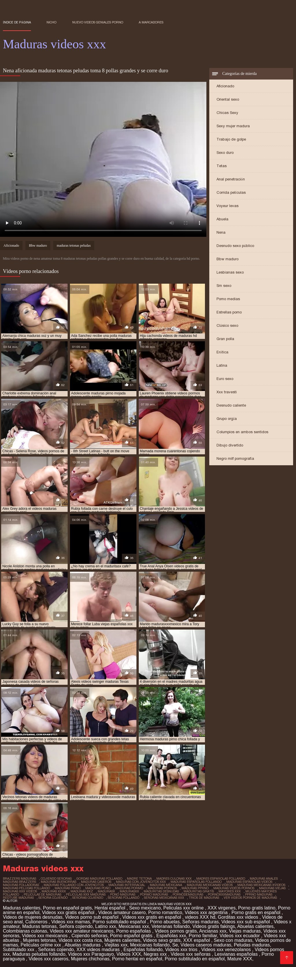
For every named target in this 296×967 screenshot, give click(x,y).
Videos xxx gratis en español (152, 917)
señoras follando (123, 897)
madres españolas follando (220, 878)
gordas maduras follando (99, 878)
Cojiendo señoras (89, 935)
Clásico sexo (227, 325)
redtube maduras (18, 897)
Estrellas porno (229, 312)
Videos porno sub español (92, 917)
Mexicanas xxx (134, 926)
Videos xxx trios (182, 949)
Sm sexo (224, 285)
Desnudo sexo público (235, 245)
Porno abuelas (165, 921)
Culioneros (37, 921)
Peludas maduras (252, 944)
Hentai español (111, 907)
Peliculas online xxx (41, 944)
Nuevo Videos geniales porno (97, 22)
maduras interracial (126, 885)
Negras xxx (156, 954)
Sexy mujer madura (233, 126)
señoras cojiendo (87, 897)
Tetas (222, 166)
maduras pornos (162, 888)
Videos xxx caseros (49, 958)
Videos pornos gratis (176, 931)
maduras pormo (129, 888)
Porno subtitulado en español (195, 958)
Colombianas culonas (25, 931)
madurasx (106, 891)
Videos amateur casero (122, 912)
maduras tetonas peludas (73, 245)
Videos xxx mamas (70, 921)
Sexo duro (225, 152)
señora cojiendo (53, 897)
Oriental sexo (228, 99)
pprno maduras (258, 894)
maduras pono (97, 888)
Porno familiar (203, 935)
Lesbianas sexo (230, 272)
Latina (222, 365)
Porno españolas (134, 931)
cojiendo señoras (56, 878)
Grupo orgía (227, 418)
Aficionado (225, 86)
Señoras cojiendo (56, 949)
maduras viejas (272, 888)
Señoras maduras (200, 921)
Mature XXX (239, 958)
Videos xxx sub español (246, 921)
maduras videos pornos (233, 888)
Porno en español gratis (67, 907)
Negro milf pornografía (235, 458)
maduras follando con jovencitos (74, 885)
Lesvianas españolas (236, 954)
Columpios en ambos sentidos (242, 432)
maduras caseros (96, 881)
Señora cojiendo (76, 926)
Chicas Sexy (227, 112)
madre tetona (139, 878)
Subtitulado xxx (19, 949)
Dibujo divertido (230, 445)
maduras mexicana (166, 885)
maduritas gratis (199, 891)
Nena (221, 232)
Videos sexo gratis (161, 940)
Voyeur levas (227, 206)
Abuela (222, 219)
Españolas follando (142, 949)
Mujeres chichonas (90, 958)
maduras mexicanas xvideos (261, 885)
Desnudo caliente (231, 405)
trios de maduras (204, 897)
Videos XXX (128, 954)
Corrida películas (231, 192)
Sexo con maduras (233, 940)
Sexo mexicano (145, 907)
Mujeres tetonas (39, 940)
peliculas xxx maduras (86, 894)
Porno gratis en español (257, 912)
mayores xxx (230, 891)
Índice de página (17, 22)
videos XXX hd (200, 917)
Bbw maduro (227, 259)
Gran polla (225, 339)
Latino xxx (105, 926)
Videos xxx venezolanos (226, 949)
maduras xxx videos (20, 891)
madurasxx (129, 891)
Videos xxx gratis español (69, 912)
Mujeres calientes (122, 940)
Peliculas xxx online (184, 907)
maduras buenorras (58, 881)
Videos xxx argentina (207, 912)
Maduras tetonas (39, 926)
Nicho (51, 22)
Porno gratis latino (256, 907)
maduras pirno (68, 888)
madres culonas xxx (174, 878)
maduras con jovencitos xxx (141, 881)
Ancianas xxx (212, 931)
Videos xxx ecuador (240, 935)
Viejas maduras (245, 931)
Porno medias (228, 299)
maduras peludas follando (26, 888)
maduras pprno (195, 888)
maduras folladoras (21, 885)
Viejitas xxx (115, 944)
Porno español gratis (132, 935)
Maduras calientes (21, 907)
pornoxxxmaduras (224, 894)
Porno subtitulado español (119, 921)
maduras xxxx (54, 891)
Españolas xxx (171, 935)
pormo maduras (154, 894)
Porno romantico (165, 912)
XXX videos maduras (98, 949)
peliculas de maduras (42, 894)
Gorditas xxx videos (239, 917)
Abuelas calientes (255, 926)
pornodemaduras (188, 894)
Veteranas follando (170, 926)
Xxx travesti (227, 392)
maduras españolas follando (196, 881)
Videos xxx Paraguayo (91, 954)
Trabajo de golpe (231, 139)
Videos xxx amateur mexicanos (82, 931)
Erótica (222, 352)
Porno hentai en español (137, 958)
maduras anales (264, 878)
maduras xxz (82, 891)
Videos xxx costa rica (80, 940)
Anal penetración (231, 179)
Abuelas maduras (83, 944)
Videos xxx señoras (191, 954)
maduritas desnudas (161, 891)
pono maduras (122, 894)
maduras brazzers (19, 881)
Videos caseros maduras (205, 944)
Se (175, 944)
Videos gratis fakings (214, 926)
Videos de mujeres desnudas (32, 917)
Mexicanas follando (150, 944)
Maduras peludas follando (38, 954)
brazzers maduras (19, 878)
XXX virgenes (222, 907)
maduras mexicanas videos (210, 885)
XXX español (197, 940)
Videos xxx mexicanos (45, 935)
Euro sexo (225, 379)
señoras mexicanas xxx (164, 897)
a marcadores (151, 22)
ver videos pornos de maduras (250, 897)
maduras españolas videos (249, 881)
